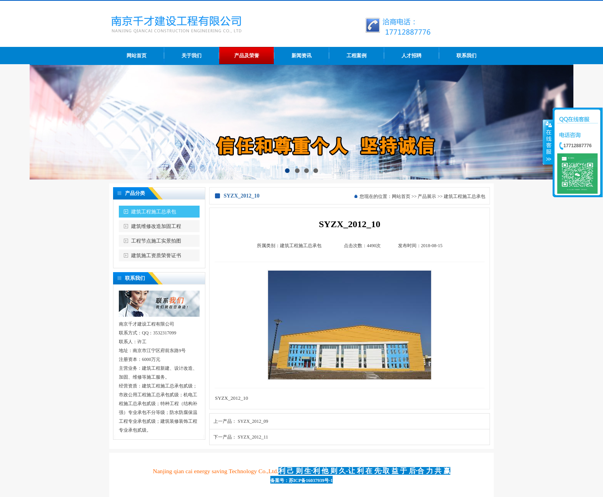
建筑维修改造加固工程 (156, 226)
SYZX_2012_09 (253, 421)
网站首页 (401, 196)
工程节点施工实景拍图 (156, 241)
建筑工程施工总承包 (153, 211)
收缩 (548, 142)
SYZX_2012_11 (253, 437)
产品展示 (427, 196)
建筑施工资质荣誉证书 (156, 255)
